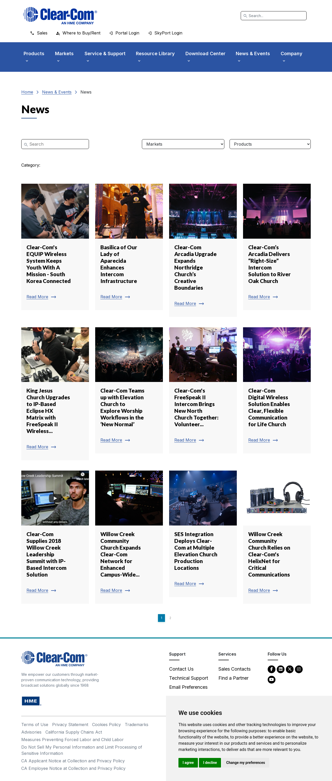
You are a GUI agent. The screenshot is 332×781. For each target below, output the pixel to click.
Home (27, 92)
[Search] (274, 15)
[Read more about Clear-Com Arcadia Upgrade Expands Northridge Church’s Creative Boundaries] (203, 250)
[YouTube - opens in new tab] (271, 679)
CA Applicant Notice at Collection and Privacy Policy (73, 760)
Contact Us (181, 669)
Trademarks (136, 724)
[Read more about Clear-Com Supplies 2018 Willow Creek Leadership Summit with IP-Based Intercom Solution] (55, 537)
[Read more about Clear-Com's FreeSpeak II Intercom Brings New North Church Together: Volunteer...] (203, 390)
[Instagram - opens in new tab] (299, 669)
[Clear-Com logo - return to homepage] (60, 15)
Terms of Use (34, 724)
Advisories (31, 732)
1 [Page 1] (161, 618)
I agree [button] (188, 763)
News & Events (57, 92)
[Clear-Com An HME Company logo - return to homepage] (54, 658)
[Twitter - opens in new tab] (290, 669)
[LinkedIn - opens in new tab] (281, 669)
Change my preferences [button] (245, 763)
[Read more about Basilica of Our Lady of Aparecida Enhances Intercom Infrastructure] (129, 247)
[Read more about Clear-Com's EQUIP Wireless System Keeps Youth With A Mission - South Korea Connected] (55, 247)
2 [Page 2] (170, 618)
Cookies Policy (106, 724)
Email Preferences (188, 687)
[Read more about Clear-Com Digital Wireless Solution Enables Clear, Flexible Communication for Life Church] (277, 390)
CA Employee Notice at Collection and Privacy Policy (73, 768)
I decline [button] (210, 763)
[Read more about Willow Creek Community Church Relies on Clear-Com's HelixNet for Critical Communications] (277, 537)
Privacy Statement (70, 724)
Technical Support (188, 678)
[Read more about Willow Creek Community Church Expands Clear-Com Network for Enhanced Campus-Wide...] (129, 537)
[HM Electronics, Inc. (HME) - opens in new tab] (31, 701)
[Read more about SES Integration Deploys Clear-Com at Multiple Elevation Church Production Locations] (203, 534)
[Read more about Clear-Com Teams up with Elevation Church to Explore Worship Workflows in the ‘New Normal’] (129, 390)
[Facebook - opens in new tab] (271, 669)
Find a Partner (233, 678)
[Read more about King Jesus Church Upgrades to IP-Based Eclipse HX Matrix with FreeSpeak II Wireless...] (55, 393)
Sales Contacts (234, 669)
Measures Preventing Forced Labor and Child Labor (72, 739)
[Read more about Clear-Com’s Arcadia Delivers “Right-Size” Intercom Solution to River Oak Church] (277, 247)
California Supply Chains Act (73, 732)
